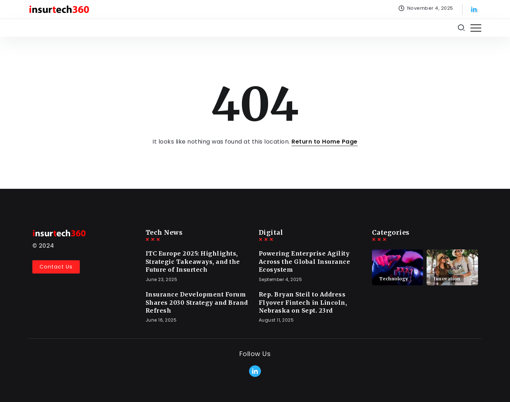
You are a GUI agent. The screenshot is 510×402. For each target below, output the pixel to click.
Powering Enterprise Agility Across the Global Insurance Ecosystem (304, 261)
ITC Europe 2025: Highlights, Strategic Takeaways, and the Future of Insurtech (193, 261)
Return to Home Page (324, 141)
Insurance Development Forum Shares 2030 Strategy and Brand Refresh (197, 302)
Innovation (447, 278)
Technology (393, 278)
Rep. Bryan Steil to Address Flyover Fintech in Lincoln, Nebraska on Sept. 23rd (303, 302)
